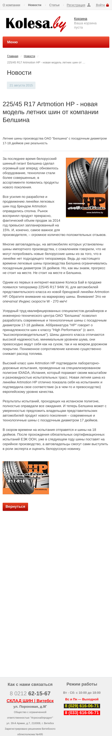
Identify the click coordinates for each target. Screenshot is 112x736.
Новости (34, 5)
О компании (11, 5)
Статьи (54, 5)
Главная (12, 56)
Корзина (80, 19)
